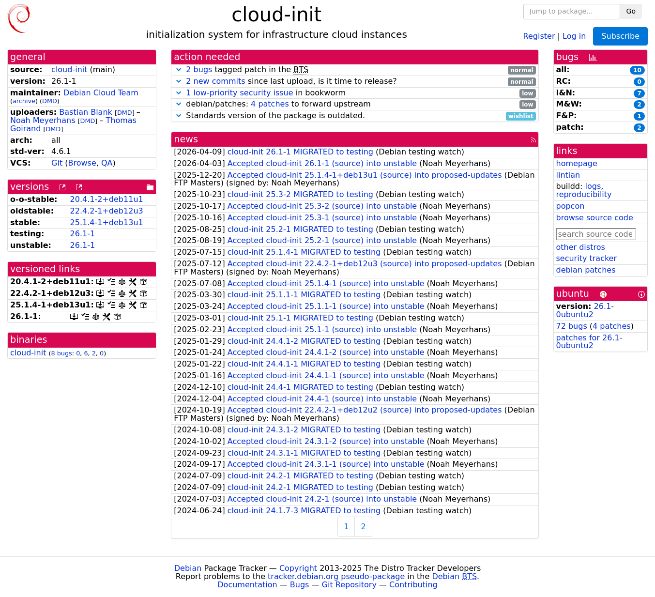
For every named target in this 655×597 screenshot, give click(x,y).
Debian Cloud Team (100, 92)
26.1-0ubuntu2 (585, 310)
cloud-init (69, 69)
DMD (49, 101)
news (186, 139)
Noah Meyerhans (42, 120)
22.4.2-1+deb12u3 (106, 210)
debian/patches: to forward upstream (354, 104)
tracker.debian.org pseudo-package (336, 576)
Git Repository (349, 584)
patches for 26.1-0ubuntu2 (589, 342)
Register (539, 35)
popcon (570, 206)
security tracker (586, 258)
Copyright (298, 568)
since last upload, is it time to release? (354, 81)
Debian (188, 568)
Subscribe (620, 36)
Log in (574, 35)
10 (637, 70)
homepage (576, 163)
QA (107, 163)
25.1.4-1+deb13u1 (106, 222)
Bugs (299, 584)
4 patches (270, 103)
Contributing (413, 584)
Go (631, 11)
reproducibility (584, 194)
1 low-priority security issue (239, 92)
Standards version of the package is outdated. (354, 116)
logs (593, 186)
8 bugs (61, 353)
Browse (82, 163)
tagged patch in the (354, 70)
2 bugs (199, 69)
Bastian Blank (85, 112)
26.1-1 (82, 233)
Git (56, 163)
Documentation (247, 584)
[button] (178, 69)
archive (24, 101)
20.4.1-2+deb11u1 (106, 199)
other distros (580, 247)
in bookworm (354, 93)
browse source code (594, 217)
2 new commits (215, 81)
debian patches (586, 270)
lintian (568, 175)
